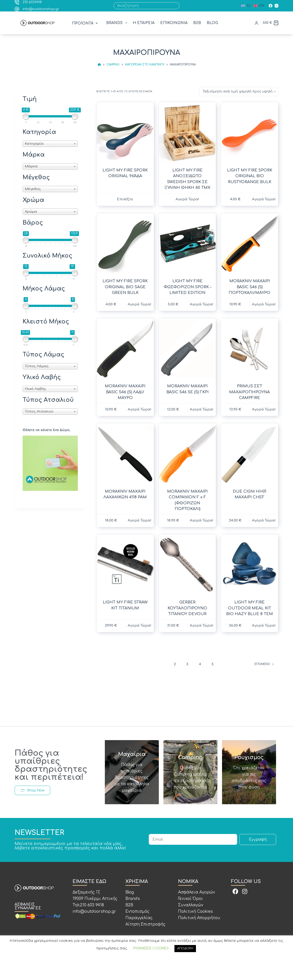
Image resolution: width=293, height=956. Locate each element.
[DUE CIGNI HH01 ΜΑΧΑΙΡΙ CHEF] (249, 454)
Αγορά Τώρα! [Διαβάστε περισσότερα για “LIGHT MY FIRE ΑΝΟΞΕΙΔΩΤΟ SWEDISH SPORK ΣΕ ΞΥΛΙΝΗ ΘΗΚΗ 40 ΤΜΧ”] (187, 199)
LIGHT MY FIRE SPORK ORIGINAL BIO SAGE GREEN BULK (125, 287)
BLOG (212, 23)
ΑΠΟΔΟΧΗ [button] (185, 948)
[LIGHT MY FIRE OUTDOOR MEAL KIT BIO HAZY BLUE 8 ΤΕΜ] (249, 565)
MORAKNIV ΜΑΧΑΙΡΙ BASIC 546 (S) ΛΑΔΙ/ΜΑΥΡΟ (125, 392)
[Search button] (176, 5)
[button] (85, 23)
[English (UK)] (258, 5)
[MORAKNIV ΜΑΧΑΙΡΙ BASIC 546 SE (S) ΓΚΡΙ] (187, 349)
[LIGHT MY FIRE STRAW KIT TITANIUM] (125, 565)
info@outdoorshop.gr (41, 9)
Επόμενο (264, 664)
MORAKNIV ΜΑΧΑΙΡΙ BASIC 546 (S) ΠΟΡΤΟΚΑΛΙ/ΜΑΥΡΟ (249, 287)
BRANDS (117, 23)
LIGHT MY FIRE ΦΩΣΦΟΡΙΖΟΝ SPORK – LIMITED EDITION (187, 287)
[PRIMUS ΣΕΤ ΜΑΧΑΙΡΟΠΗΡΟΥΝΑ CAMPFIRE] (249, 349)
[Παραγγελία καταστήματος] (238, 91)
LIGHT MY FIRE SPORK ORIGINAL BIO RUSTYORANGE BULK (249, 176)
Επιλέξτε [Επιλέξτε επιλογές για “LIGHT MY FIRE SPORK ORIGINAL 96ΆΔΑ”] (125, 199)
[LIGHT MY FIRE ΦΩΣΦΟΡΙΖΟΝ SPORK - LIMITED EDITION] (187, 244)
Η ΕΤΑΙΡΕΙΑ (144, 23)
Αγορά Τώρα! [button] (264, 199)
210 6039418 (32, 2)
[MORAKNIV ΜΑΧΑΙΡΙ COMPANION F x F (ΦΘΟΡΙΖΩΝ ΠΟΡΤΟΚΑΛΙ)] (187, 454)
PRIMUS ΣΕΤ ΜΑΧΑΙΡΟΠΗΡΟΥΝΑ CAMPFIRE (249, 392)
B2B (197, 23)
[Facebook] (270, 6)
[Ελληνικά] (246, 5)
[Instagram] (276, 6)
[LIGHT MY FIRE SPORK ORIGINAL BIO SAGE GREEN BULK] (125, 244)
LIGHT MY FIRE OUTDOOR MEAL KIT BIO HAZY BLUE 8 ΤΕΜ (249, 608)
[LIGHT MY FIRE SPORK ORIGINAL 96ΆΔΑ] (125, 133)
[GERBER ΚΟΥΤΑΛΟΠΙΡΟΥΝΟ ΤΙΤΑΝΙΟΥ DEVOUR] (187, 565)
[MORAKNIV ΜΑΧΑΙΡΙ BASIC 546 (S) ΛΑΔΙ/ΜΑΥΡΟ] (125, 349)
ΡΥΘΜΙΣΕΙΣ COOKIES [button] (151, 948)
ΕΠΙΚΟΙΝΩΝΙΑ (173, 23)
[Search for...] (143, 5)
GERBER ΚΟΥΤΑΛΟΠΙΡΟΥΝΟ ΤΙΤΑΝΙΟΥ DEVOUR (187, 608)
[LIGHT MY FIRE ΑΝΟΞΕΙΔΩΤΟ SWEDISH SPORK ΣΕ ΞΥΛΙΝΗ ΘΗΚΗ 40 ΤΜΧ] (187, 133)
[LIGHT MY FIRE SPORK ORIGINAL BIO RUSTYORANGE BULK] (249, 133)
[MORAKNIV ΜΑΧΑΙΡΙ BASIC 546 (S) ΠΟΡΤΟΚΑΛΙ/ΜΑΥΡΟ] (249, 244)
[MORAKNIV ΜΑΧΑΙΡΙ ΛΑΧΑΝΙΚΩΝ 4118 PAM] (125, 454)
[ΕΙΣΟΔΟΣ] (256, 23)
